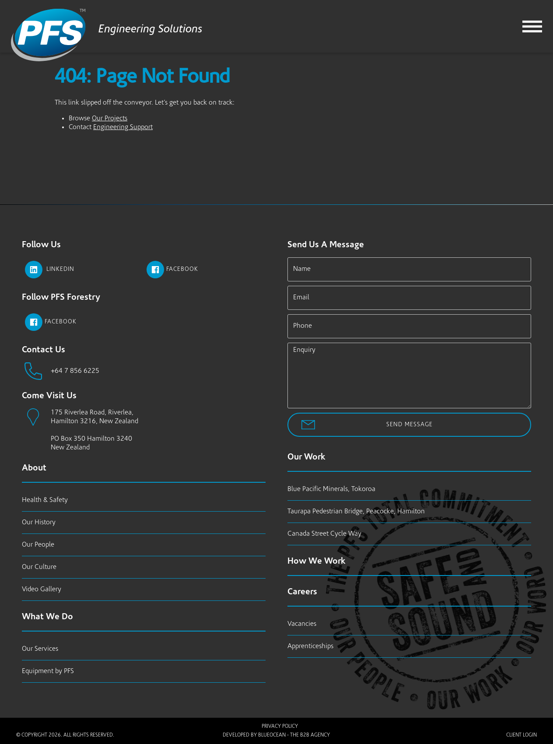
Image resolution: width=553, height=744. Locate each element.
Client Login (521, 735)
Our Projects (109, 118)
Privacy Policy (280, 726)
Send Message (409, 424)
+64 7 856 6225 (75, 371)
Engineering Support (123, 127)
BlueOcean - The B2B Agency (294, 735)
